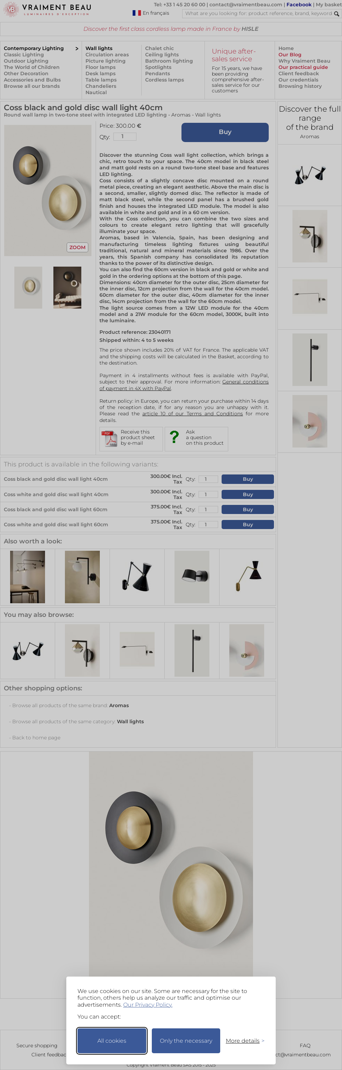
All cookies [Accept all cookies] (111, 1040)
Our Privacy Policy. (147, 1004)
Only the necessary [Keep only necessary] (186, 1040)
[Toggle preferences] (242, 1040)
